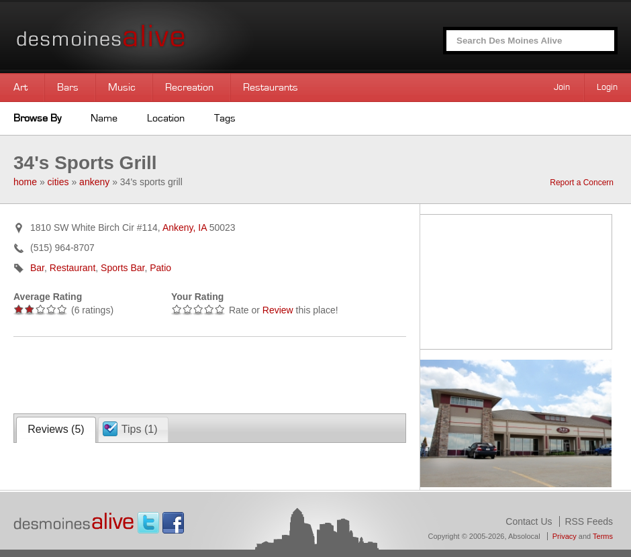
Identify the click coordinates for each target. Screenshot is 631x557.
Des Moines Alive (147, 36)
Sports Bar (122, 267)
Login (607, 87)
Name (104, 118)
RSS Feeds (589, 521)
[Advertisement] (170, 374)
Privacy (564, 536)
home (25, 182)
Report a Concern (582, 182)
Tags (225, 118)
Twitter (148, 523)
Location (166, 118)
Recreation (189, 87)
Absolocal (524, 536)
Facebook (173, 523)
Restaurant (72, 267)
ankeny (94, 182)
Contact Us (528, 521)
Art (20, 87)
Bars (68, 87)
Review (277, 310)
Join (562, 87)
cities (58, 182)
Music (122, 87)
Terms (603, 536)
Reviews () (56, 429)
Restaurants (270, 87)
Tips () (140, 429)
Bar (37, 267)
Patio (160, 267)
